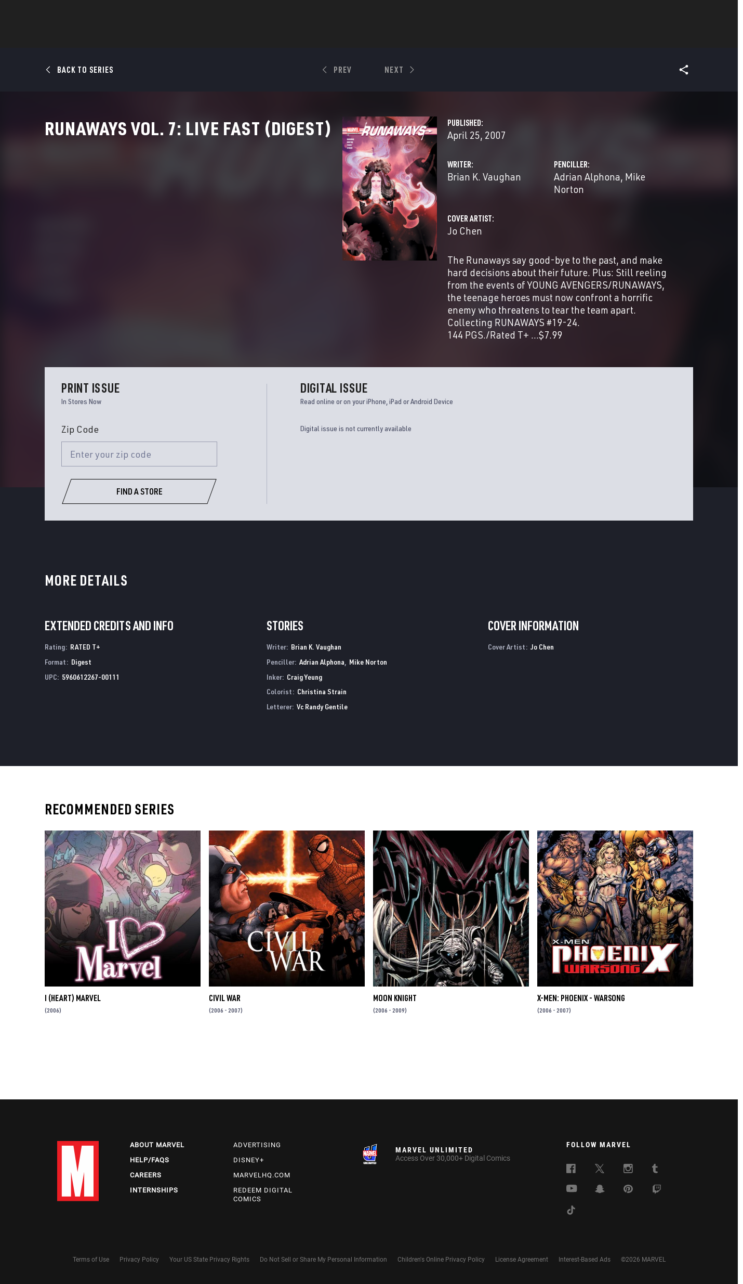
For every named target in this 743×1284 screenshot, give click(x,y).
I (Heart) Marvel (73, 1050)
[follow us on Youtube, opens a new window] (571, 1189)
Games (444, 37)
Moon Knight (395, 1050)
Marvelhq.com (261, 1175)
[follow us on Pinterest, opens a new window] (628, 1190)
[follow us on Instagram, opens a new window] (628, 1170)
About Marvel (157, 1145)
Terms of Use (91, 1259)
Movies (354, 37)
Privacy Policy (139, 1259)
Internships (154, 1190)
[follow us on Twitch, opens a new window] (656, 1191)
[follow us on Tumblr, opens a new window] (655, 1170)
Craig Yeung (304, 728)
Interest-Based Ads (585, 1259)
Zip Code (80, 481)
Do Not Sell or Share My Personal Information (323, 1259)
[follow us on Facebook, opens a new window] (571, 1170)
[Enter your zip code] (139, 506)
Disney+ (248, 1160)
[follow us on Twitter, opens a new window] (599, 1170)
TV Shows (400, 37)
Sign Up (129, 13)
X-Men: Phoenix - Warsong (581, 1050)
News (214, 37)
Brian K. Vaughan (276, 222)
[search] (667, 13)
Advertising (257, 1145)
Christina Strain (322, 743)
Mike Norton (547, 222)
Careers (146, 1175)
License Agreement (521, 1259)
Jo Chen (256, 264)
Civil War (225, 1050)
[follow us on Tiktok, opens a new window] (571, 1212)
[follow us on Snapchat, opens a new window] (600, 1190)
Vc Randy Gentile (322, 758)
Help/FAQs (149, 1160)
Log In (95, 13)
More (523, 37)
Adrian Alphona (482, 222)
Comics (253, 37)
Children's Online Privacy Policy (441, 1259)
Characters (304, 37)
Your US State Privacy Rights (209, 1259)
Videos (485, 37)
